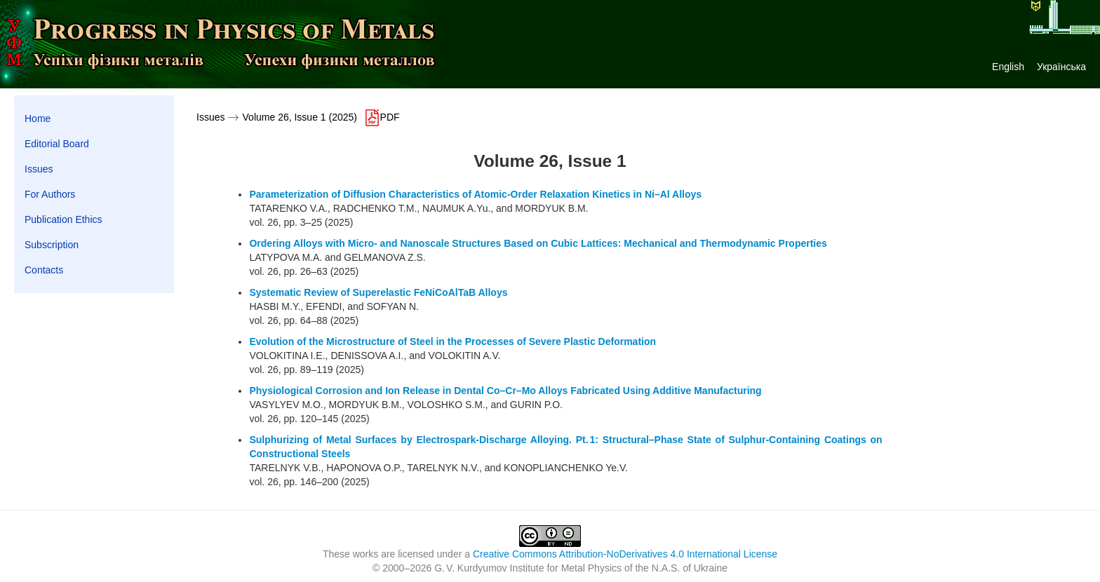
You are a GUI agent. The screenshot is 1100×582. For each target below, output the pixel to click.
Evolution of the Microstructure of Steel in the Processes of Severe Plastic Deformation (452, 341)
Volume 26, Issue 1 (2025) (300, 117)
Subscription (52, 244)
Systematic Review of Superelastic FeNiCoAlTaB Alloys (378, 292)
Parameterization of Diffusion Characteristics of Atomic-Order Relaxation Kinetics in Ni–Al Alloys (475, 194)
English (1008, 66)
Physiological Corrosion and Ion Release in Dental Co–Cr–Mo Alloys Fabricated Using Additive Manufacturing (505, 390)
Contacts (44, 270)
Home (38, 118)
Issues (39, 169)
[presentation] (233, 117)
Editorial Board (57, 143)
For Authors (50, 194)
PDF (381, 117)
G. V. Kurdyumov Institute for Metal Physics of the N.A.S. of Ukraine (580, 568)
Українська (1061, 66)
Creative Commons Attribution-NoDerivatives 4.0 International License (625, 554)
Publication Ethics (63, 219)
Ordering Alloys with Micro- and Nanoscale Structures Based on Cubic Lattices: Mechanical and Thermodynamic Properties (537, 243)
